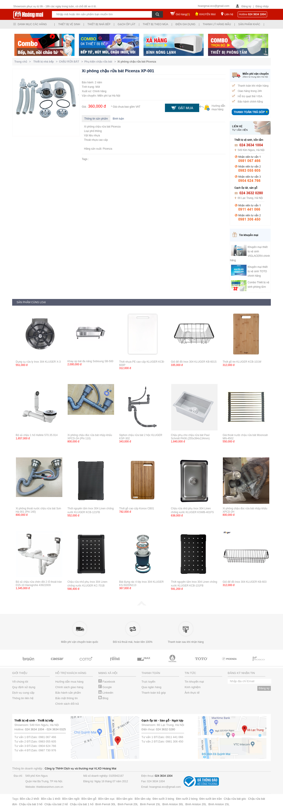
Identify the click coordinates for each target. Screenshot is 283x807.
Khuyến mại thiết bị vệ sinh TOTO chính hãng (258, 271)
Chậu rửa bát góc (235, 798)
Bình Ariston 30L (173, 804)
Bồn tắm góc (125, 798)
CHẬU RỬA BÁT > (71, 61)
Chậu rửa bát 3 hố (30, 804)
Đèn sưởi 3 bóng (163, 798)
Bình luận (118, 118)
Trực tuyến (148, 681)
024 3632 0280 (165, 729)
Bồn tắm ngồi (71, 798)
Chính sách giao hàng (69, 687)
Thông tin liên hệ (22, 698)
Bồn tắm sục (106, 798)
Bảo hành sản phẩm (68, 692)
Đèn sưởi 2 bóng (186, 798)
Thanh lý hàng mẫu (217, 24)
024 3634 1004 (34, 729)
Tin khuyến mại (194, 681)
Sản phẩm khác (249, 24)
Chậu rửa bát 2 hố (56, 804)
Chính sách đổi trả (67, 703)
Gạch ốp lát (126, 24)
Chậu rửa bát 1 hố (81, 804)
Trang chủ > (23, 61)
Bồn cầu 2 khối (29, 798)
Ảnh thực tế (192, 692)
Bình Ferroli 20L (128, 804)
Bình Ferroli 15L (150, 804)
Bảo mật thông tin (66, 698)
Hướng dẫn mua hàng (69, 681)
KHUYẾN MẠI (207, 14)
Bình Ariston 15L (218, 804)
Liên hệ (228, 14)
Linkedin (105, 692)
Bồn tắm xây (143, 798)
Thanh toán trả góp (154, 692)
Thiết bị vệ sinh (69, 24)
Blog (103, 698)
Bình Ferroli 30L (105, 804)
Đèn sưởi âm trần (210, 798)
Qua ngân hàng (151, 687)
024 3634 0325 (56, 729)
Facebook (106, 681)
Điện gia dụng (185, 24)
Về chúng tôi (20, 681)
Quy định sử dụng (23, 687)
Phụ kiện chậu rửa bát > (100, 61)
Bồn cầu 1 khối (50, 798)
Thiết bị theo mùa (155, 24)
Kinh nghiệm (193, 687)
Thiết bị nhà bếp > (46, 61)
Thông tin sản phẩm (96, 118)
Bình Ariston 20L (196, 804)
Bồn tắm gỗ (88, 798)
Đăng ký (246, 6)
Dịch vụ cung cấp (23, 692)
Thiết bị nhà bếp (98, 24)
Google (105, 687)
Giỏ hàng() (183, 14)
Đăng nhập (262, 6)
